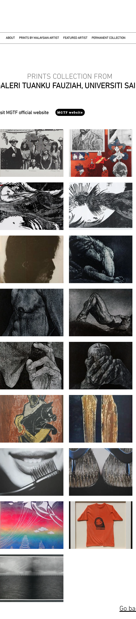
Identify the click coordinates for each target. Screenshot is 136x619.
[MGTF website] (70, 112)
